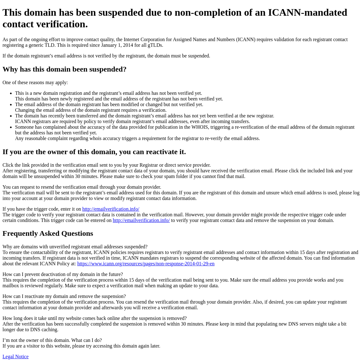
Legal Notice (16, 356)
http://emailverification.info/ (110, 209)
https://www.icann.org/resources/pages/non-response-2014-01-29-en (146, 263)
